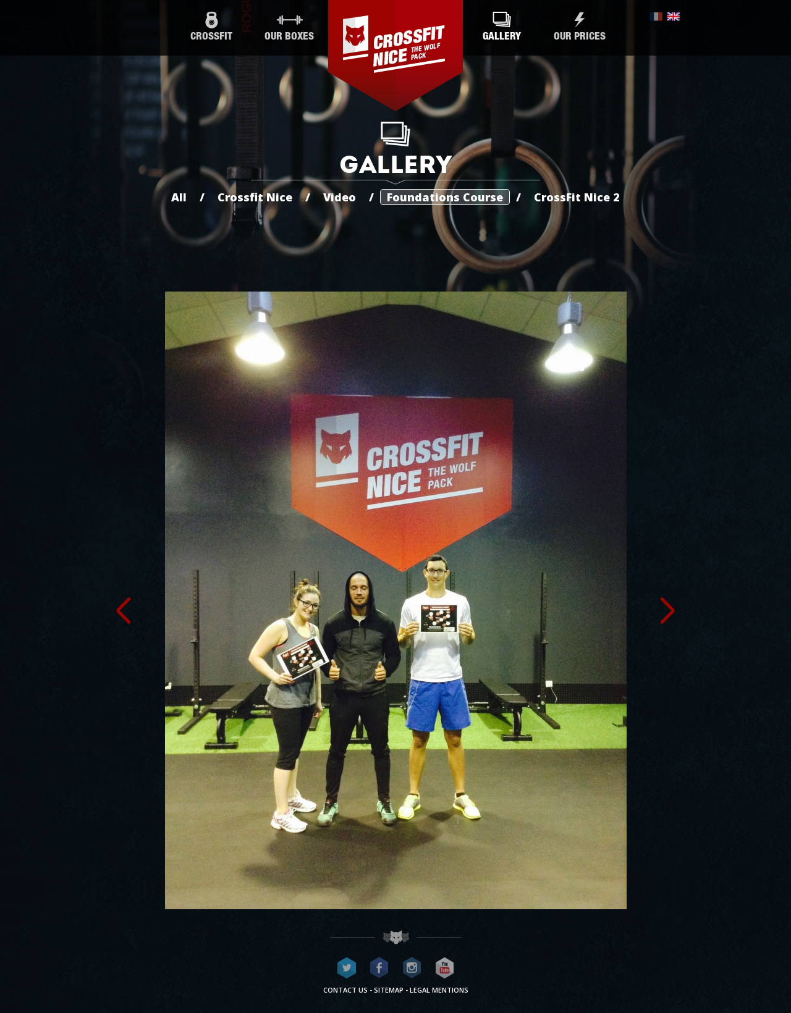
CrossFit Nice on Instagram (412, 968)
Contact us (345, 989)
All (179, 197)
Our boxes (289, 27)
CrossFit (211, 27)
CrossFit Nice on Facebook (379, 968)
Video (339, 197)
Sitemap (389, 989)
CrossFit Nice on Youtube (445, 968)
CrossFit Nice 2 (577, 197)
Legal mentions (439, 989)
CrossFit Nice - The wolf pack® (395, 55)
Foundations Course (445, 197)
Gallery (502, 27)
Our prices (580, 27)
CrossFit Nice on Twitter (346, 968)
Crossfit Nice (255, 197)
